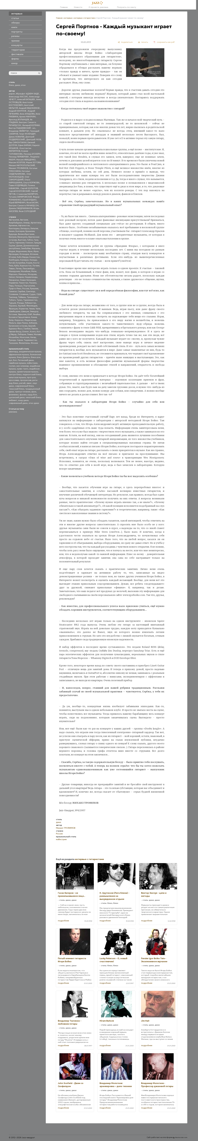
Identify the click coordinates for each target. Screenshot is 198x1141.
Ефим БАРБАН (24, 145)
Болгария (20, 231)
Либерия (22, 334)
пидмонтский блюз (32, 374)
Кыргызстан (25, 265)
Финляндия (31, 305)
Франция (13, 308)
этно (23, 85)
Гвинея (34, 328)
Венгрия (12, 237)
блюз (11, 85)
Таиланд (13, 297)
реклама (13, 412)
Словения (23, 294)
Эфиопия (22, 314)
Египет (25, 331)
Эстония (13, 314)
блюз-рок (35, 357)
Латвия (36, 265)
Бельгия (34, 228)
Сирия (20, 340)
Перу (11, 285)
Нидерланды (31, 277)
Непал (12, 277)
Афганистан (24, 225)
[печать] (143, 42)
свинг (28, 383)
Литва (19, 268)
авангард (13, 351)
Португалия (29, 285)
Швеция (25, 311)
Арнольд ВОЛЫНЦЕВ (19, 119)
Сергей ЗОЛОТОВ (29, 188)
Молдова (32, 274)
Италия (12, 257)
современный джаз (18, 403)
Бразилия (30, 231)
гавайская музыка (17, 363)
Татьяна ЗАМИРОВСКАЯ (20, 197)
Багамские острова (18, 326)
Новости (78, 7)
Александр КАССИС (18, 96)
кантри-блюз (15, 374)
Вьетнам (22, 240)
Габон (30, 240)
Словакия (13, 294)
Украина (13, 305)
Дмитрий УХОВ (33, 139)
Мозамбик (14, 337)
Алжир (26, 222)
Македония (14, 271)
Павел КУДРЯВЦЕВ (18, 185)
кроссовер (14, 380)
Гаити (11, 242)
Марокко (13, 274)
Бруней (31, 326)
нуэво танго (22, 369)
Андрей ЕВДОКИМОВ (29, 108)
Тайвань (22, 297)
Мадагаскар (30, 320)
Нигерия (20, 277)
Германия (19, 242)
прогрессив (25, 380)
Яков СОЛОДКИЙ (27, 211)
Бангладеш (14, 228)
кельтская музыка (17, 377)
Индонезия (21, 251)
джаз (17, 85)
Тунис (19, 300)
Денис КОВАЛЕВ (16, 136)
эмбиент (13, 400)
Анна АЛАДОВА (27, 114)
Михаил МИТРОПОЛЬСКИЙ (22, 165)
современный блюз (24, 386)
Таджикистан (30, 340)
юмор (14, 63)
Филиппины (24, 343)
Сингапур (30, 291)
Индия (12, 251)
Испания (34, 254)
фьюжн (23, 394)
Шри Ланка (22, 323)
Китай (12, 263)
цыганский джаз (17, 397)
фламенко (14, 394)
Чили (38, 308)
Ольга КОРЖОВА (31, 182)
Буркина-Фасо (16, 328)
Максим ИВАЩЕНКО (26, 159)
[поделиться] (125, 42)
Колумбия (20, 263)
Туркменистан (30, 300)
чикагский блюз (33, 397)
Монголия (24, 337)
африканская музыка (19, 354)
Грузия (12, 245)
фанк (33, 391)
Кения (34, 317)
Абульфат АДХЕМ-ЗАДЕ (27, 93)
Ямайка (36, 314)
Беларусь (25, 228)
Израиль (36, 248)
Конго (33, 331)
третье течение (22, 391)
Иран (36, 251)
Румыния (34, 288)
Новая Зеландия (28, 280)
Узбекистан (30, 303)
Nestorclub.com (181, 1137)
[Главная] (98, 3)
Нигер (33, 337)
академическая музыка (30, 351)
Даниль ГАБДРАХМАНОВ (20, 208)
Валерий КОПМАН (31, 125)
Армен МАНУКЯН (27, 116)
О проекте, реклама (98, 7)
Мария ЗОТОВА (33, 162)
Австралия (14, 220)
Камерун (24, 260)
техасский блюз (16, 389)
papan (12, 93)
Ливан (12, 268)
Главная (64, 7)
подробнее (63, 920)
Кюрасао (19, 320)
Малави (37, 334)
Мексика (22, 274)
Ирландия (13, 254)
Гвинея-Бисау (15, 331)
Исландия (24, 254)
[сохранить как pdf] (164, 42)
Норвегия (13, 283)
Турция (12, 303)
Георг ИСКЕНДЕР (27, 134)
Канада (33, 260)
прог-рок (31, 377)
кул (10, 360)
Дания (19, 245)
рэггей (22, 383)
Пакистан (23, 283)
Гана (36, 240)
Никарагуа (14, 280)
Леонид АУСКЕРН (31, 154)
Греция (37, 242)
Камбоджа (14, 260)
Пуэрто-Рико (15, 288)
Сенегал (13, 291)
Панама (32, 283)
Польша (18, 285)
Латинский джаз (26, 360)
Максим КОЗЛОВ (17, 162)
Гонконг (29, 242)
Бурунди (13, 234)
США (38, 294)
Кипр (11, 320)
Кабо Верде (22, 257)
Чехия (32, 308)
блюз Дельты (23, 357)
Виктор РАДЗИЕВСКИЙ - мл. (22, 128)
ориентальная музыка (27, 371)
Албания (33, 323)
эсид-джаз (23, 400)
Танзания (13, 343)
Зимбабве (26, 248)
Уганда (20, 303)
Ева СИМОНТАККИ (18, 142)
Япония (34, 343)
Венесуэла (22, 237)
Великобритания (26, 234)
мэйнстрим (32, 363)
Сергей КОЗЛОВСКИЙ (19, 191)
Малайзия (25, 271)
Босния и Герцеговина (19, 317)
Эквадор (34, 311)
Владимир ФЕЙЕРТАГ (19, 131)
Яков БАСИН (32, 202)
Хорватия (23, 308)
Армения (13, 225)
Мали (33, 271)
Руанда (12, 340)
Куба (16, 265)
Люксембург (29, 268)
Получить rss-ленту (125, 7)
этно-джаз (34, 403)
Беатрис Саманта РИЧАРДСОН (24, 205)
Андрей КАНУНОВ (18, 111)
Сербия (21, 291)
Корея (29, 263)
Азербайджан (15, 222)
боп (15, 360)
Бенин (12, 231)
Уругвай (21, 305)
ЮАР (29, 314)
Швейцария (14, 311)
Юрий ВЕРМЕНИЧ (17, 202)
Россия (25, 288)
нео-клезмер (22, 366)
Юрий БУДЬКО (29, 200)
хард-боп (32, 394)
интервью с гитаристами (84, 18)
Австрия (24, 220)
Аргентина (36, 222)
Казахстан (34, 257)
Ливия (30, 334)
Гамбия (27, 328)
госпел (12, 366)
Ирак (30, 251)
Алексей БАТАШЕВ (26, 99)
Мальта (12, 323)
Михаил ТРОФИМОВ (18, 168)
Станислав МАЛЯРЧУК (27, 194)
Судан (32, 294)
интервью (68, 18)
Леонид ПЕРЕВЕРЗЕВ (19, 156)
